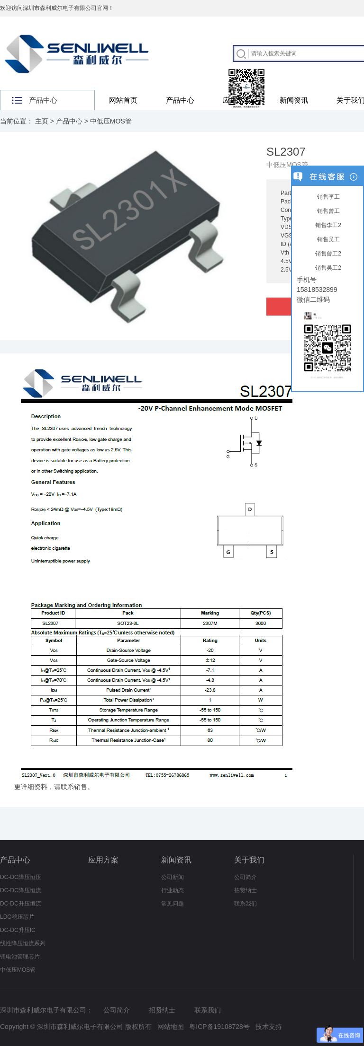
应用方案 (237, 100)
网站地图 (170, 1026)
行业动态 (172, 890)
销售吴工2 (327, 267)
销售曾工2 (327, 253)
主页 (41, 121)
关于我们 (249, 860)
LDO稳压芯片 (17, 917)
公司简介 (245, 877)
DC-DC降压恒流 (20, 890)
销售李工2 (327, 225)
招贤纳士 (245, 890)
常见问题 (172, 903)
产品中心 (180, 100)
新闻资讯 (294, 100)
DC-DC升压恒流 (20, 903)
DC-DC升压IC (18, 930)
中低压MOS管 (111, 121)
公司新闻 (172, 877)
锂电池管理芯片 (20, 956)
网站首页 (123, 100)
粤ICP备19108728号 (219, 1026)
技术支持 (268, 1026)
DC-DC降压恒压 (20, 877)
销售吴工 (327, 239)
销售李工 (327, 196)
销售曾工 (327, 211)
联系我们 (245, 903)
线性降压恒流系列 (23, 943)
